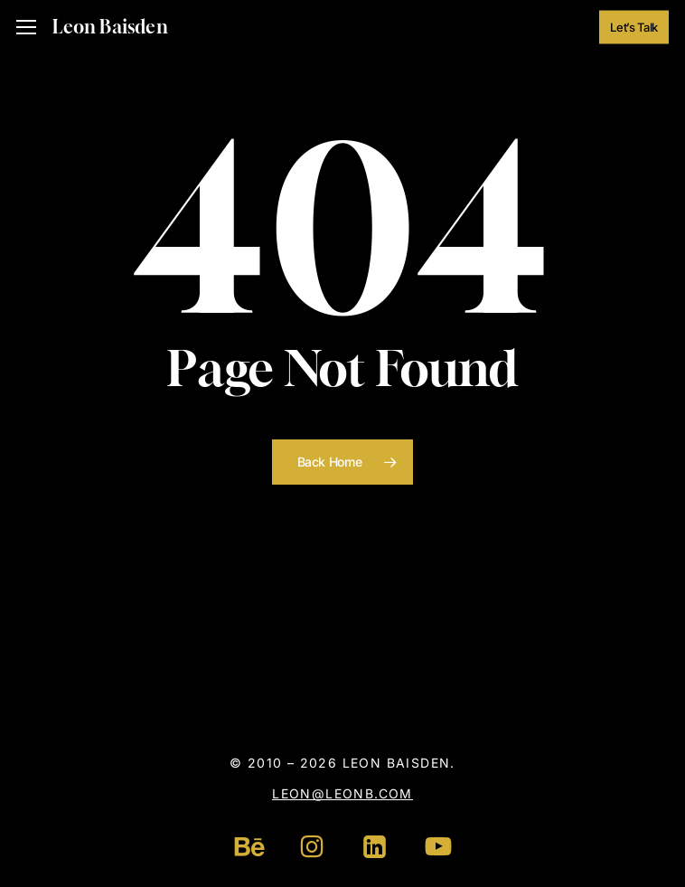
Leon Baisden (109, 27)
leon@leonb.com (342, 793)
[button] (26, 27)
